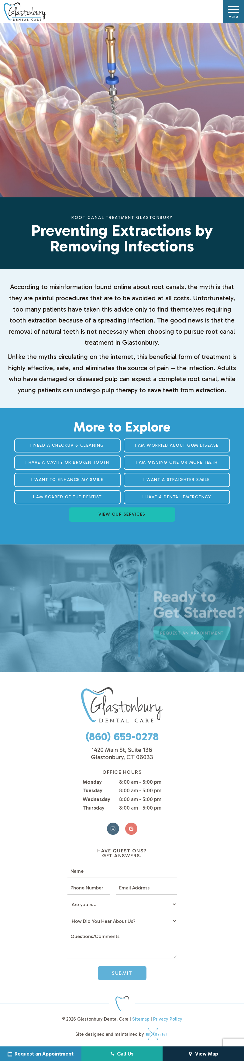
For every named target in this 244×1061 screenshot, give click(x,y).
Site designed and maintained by (119, 1034)
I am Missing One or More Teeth (177, 462)
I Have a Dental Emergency (177, 497)
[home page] (24, 11)
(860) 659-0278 (122, 736)
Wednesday (96, 799)
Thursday (94, 808)
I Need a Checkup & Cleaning (67, 445)
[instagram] (113, 829)
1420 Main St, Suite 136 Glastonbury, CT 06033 (122, 753)
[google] (131, 829)
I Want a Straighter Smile (176, 479)
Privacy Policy (167, 1019)
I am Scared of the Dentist (67, 497)
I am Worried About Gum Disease (177, 445)
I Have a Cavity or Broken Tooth (67, 462)
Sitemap (140, 1019)
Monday (92, 782)
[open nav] (233, 11)
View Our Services (122, 514)
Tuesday (92, 790)
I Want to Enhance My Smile (67, 479)
